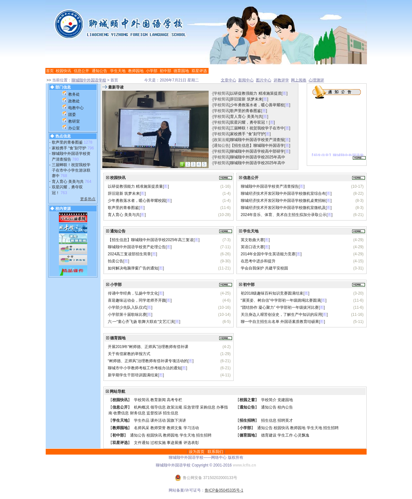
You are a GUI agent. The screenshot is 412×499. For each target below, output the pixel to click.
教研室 (74, 121)
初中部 (165, 71)
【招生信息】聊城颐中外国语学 (257, 145)
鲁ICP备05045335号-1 (224, 490)
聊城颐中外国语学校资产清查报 (257, 139)
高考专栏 (174, 400)
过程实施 (158, 442)
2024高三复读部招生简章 (129, 254)
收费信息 (121, 413)
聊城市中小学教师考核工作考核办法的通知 (144, 368)
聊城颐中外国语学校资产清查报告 (270, 186)
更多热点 (88, 199)
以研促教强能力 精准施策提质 (255, 93)
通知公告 (99, 71)
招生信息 (170, 413)
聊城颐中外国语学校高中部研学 (257, 151)
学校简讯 (221, 93)
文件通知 (141, 442)
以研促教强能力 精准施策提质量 (135, 186)
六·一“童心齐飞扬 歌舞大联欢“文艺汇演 (141, 321)
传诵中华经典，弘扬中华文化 (133, 293)
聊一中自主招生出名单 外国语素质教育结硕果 (280, 321)
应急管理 (191, 407)
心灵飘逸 (301, 435)
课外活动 (158, 420)
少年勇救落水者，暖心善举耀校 (257, 105)
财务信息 (137, 413)
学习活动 (191, 428)
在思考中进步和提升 (258, 261)
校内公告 (285, 407)
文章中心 (228, 80)
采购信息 (207, 407)
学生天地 (118, 71)
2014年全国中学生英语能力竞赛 (268, 254)
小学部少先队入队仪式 (127, 307)
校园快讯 (63, 71)
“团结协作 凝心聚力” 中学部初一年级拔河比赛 (280, 307)
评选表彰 (191, 442)
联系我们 (215, 451)
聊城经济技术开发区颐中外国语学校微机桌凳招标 (283, 200)
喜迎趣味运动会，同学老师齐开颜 (137, 300)
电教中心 (76, 108)
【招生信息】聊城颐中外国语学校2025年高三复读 (151, 240)
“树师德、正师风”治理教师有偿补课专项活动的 (148, 361)
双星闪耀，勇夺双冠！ (249, 122)
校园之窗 (247, 400)
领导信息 (158, 407)
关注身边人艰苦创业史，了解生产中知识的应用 (281, 314)
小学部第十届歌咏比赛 (127, 314)
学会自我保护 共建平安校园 (264, 268)
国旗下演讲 (176, 420)
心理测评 (316, 80)
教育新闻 (158, 400)
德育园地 (181, 71)
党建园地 (285, 400)
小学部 (151, 71)
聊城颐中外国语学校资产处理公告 (137, 247)
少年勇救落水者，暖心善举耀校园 (137, 200)
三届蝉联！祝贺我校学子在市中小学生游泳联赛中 (71, 170)
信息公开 (81, 71)
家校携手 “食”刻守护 (69, 148)
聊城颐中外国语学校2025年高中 (257, 157)
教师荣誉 (158, 428)
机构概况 (141, 407)
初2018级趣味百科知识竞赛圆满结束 (272, 293)
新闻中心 (246, 80)
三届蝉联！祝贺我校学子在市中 (257, 128)
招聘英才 (285, 420)
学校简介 (268, 400)
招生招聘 (247, 420)
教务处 (74, 94)
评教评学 (281, 80)
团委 (72, 114)
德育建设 (268, 435)
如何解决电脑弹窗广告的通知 (133, 268)
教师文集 (174, 428)
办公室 (74, 128)
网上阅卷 (298, 80)
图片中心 (263, 80)
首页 (50, 71)
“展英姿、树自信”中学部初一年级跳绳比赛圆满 (281, 300)
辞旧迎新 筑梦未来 (246, 99)
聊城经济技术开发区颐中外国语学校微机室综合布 (283, 193)
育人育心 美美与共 (68, 181)
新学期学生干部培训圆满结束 (133, 375)
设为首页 (196, 451)
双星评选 (199, 71)
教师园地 (136, 71)
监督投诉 (154, 413)
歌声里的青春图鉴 (67, 142)
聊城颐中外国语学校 (88, 80)
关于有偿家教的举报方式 (129, 354)
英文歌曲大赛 (252, 240)
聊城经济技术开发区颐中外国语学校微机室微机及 (283, 207)
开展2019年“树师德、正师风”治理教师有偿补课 (148, 346)
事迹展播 (174, 442)
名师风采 (141, 428)
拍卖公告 (115, 261)
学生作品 (141, 420)
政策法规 (221, 139)
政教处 (74, 101)
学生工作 (285, 435)
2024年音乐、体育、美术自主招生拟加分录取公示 (284, 214)
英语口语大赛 (252, 247)
